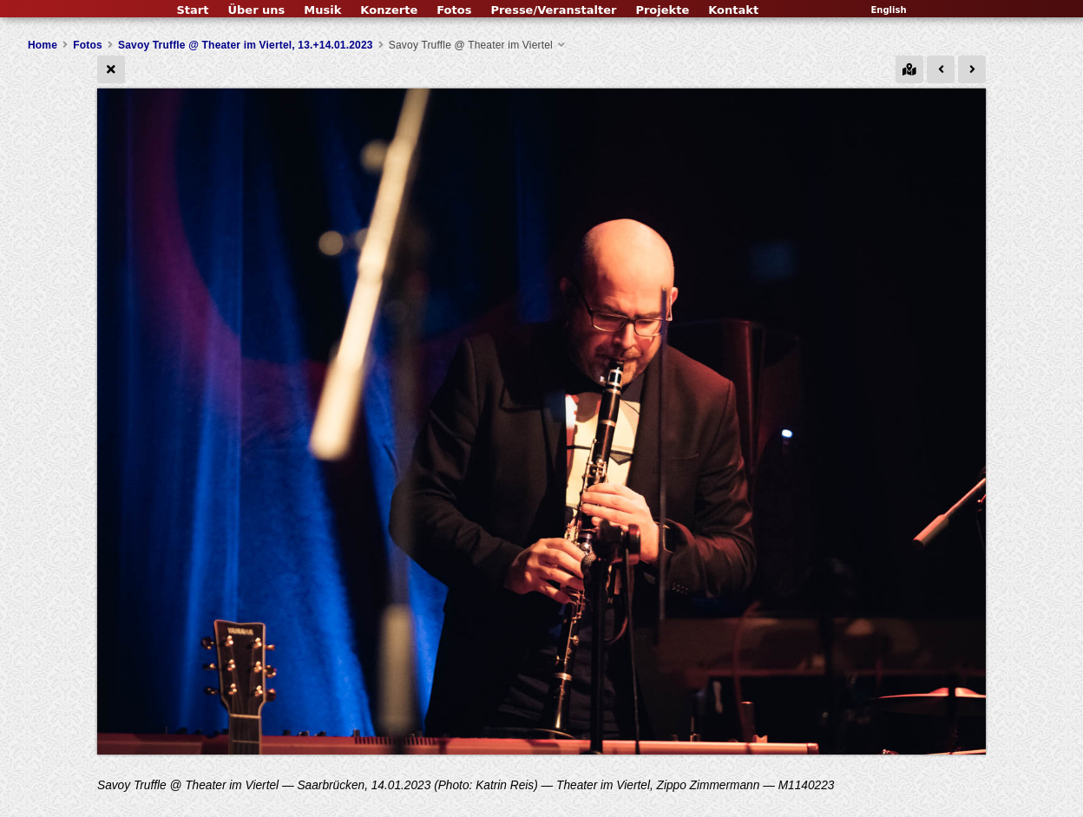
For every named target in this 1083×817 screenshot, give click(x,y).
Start (192, 9)
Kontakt (733, 9)
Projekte (662, 9)
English (888, 10)
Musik (322, 9)
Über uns (256, 9)
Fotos (453, 9)
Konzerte (388, 9)
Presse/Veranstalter (553, 9)
